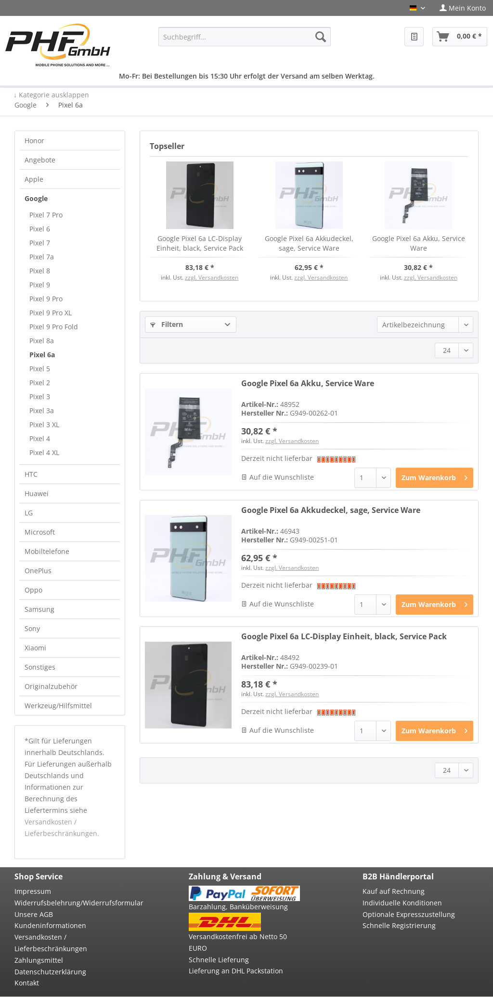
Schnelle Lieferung (219, 959)
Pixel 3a (41, 410)
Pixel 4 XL (44, 452)
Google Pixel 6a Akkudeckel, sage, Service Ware (309, 243)
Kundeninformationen (50, 925)
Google (36, 198)
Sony (32, 628)
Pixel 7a (41, 256)
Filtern (166, 324)
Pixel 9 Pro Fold (53, 326)
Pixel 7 (39, 242)
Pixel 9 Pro (46, 298)
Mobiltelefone (47, 551)
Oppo (33, 589)
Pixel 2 (39, 382)
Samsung (39, 609)
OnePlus (38, 570)
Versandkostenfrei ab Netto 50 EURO (238, 942)
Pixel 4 (39, 438)
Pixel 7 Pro (46, 214)
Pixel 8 (39, 270)
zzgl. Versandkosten (211, 277)
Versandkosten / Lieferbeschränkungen (50, 942)
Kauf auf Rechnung (394, 891)
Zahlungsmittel (38, 960)
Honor (34, 140)
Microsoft (40, 532)
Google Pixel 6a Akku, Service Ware (418, 243)
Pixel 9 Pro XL (50, 312)
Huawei (37, 493)
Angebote (40, 159)
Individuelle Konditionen (402, 902)
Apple (34, 179)
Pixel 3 (39, 396)
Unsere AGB (33, 914)
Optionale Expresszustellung (409, 914)
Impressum (32, 891)
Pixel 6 (39, 228)
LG (29, 512)
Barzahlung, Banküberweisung (238, 906)
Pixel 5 (39, 368)
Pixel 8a (41, 340)
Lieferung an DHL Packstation (236, 970)
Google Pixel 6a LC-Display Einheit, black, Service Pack (199, 243)
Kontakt (26, 982)
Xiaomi (35, 647)
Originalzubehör (51, 686)
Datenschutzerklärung (50, 971)
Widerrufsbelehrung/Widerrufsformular (70, 902)
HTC (31, 474)
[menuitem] (462, 8)
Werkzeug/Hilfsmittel (58, 705)
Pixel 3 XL (44, 424)
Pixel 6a (42, 354)
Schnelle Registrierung (399, 925)
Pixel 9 (39, 284)
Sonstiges (40, 667)
